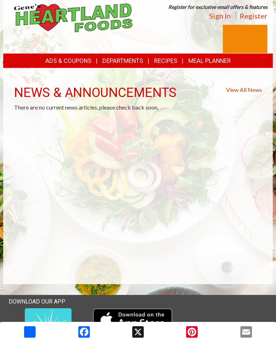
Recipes (165, 60)
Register (253, 15)
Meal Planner (209, 60)
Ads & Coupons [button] (68, 60)
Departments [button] (122, 60)
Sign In (220, 15)
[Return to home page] (73, 17)
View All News (244, 89)
